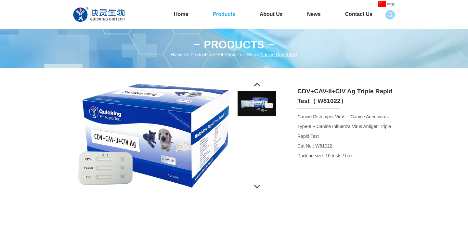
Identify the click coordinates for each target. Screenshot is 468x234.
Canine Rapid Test (278, 54)
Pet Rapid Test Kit (234, 54)
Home (181, 14)
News (314, 14)
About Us (271, 14)
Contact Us (358, 14)
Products (224, 14)
